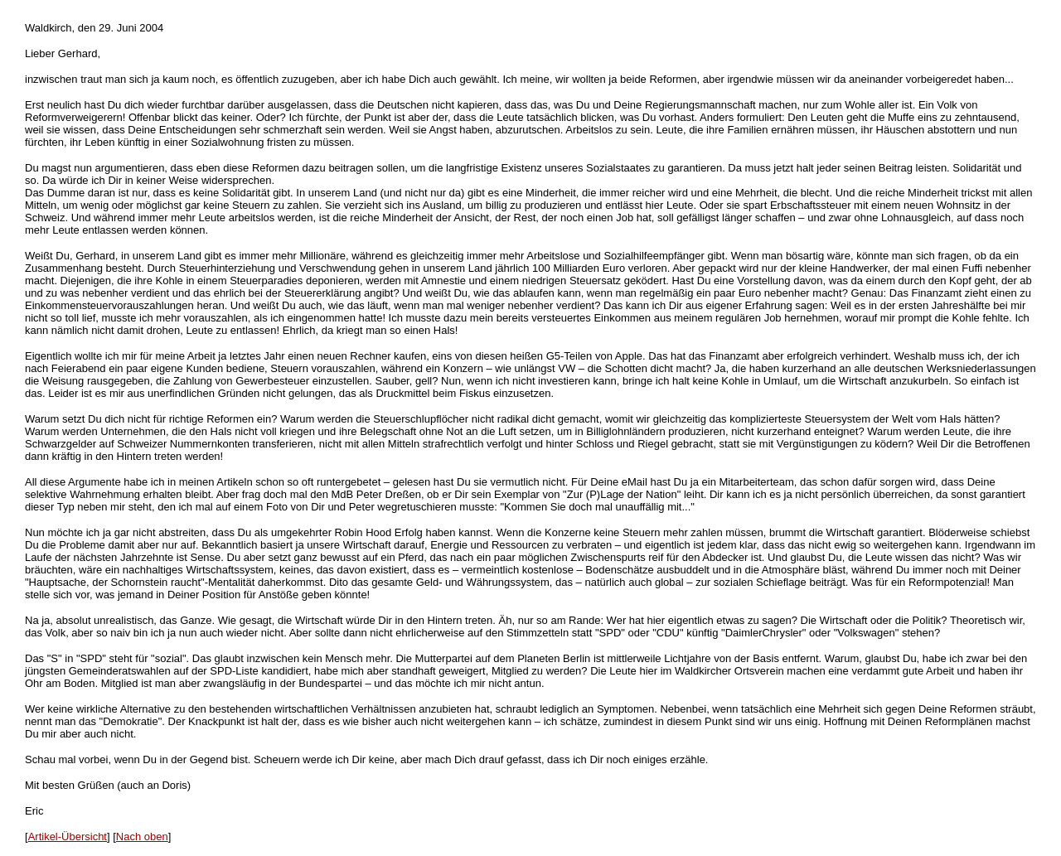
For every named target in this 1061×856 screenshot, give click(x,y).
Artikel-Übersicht (67, 836)
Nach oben (142, 836)
